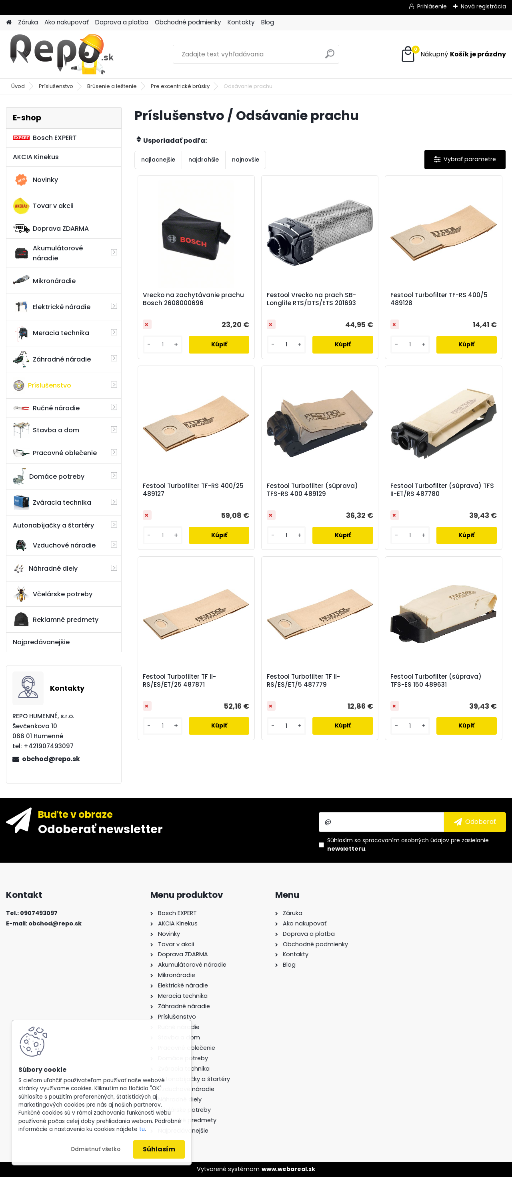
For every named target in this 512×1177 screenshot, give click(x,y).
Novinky (35, 180)
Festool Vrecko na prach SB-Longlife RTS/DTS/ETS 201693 (311, 299)
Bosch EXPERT (45, 137)
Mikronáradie (44, 280)
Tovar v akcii (43, 206)
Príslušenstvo (56, 86)
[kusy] (162, 345)
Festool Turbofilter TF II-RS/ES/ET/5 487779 (303, 681)
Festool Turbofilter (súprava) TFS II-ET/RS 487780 (442, 490)
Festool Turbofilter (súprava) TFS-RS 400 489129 (312, 490)
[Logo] (61, 54)
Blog (267, 22)
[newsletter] (475, 822)
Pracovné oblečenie (55, 453)
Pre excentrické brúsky (180, 86)
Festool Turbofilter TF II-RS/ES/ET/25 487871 (179, 681)
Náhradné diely (45, 568)
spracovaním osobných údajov (405, 840)
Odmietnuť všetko (95, 1149)
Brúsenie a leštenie (112, 86)
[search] (329, 57)
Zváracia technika (52, 502)
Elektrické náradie (51, 306)
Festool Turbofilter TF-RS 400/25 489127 (193, 490)
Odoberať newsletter (100, 828)
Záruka (28, 22)
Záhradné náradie (52, 359)
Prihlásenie (432, 6)
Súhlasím (159, 1149)
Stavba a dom (46, 430)
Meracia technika (51, 333)
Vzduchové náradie (54, 545)
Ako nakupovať (66, 22)
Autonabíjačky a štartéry (53, 525)
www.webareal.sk (288, 1169)
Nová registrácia (483, 6)
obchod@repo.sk (51, 758)
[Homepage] (9, 22)
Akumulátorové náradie (48, 253)
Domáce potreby (48, 476)
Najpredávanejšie (41, 642)
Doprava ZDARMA (51, 228)
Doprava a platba (121, 22)
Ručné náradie (46, 408)
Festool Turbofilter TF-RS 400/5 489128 (439, 299)
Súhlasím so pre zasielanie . (408, 844)
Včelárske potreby (52, 593)
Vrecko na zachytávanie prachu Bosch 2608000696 (193, 299)
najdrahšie (203, 160)
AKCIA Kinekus (36, 157)
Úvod (18, 86)
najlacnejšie (158, 160)
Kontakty (241, 22)
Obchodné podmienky (188, 22)
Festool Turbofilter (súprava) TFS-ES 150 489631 (436, 681)
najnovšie (245, 160)
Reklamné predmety (55, 619)
